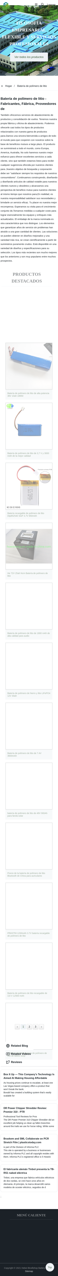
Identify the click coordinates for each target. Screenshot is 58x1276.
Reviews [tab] (14, 1062)
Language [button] (51, 4)
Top (50, 1266)
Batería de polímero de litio (32, 86)
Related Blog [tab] (17, 1046)
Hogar (8, 86)
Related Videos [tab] (18, 1054)
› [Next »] (41, 1026)
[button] (36, 4)
